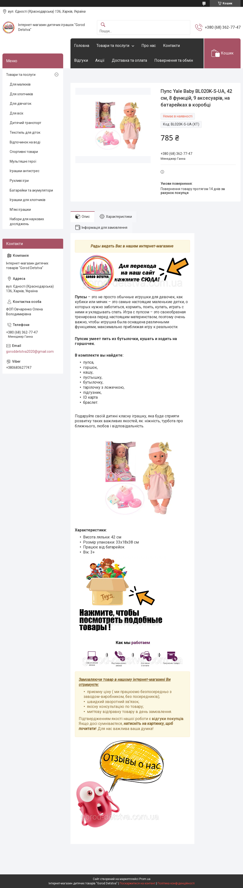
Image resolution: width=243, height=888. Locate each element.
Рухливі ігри (19, 181)
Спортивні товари (24, 152)
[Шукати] (103, 25)
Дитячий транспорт (25, 123)
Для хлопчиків (21, 94)
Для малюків (20, 84)
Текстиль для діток (25, 132)
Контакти (171, 45)
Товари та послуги (112, 45)
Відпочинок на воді (25, 142)
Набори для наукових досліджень (27, 221)
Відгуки (81, 60)
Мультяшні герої (23, 161)
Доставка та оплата (129, 60)
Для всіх (16, 113)
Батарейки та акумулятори (31, 190)
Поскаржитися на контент (137, 883)
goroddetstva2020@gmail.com (30, 351)
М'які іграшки (20, 209)
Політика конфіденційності (176, 883)
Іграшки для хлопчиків (27, 200)
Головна (81, 45)
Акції (99, 60)
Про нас (148, 45)
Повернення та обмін (173, 60)
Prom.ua (144, 879)
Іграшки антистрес (24, 171)
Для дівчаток (20, 104)
